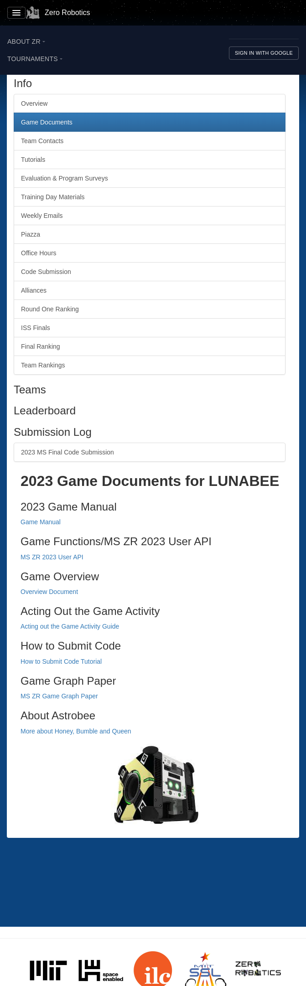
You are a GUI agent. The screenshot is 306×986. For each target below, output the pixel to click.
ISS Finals (35, 327)
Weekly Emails (42, 215)
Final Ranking (40, 346)
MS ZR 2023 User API (52, 557)
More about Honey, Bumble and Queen (76, 731)
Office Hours (39, 253)
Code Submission (46, 271)
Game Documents (47, 122)
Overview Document (49, 591)
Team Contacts (42, 141)
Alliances (34, 290)
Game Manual (41, 522)
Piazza (30, 234)
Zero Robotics (58, 12)
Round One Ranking (50, 309)
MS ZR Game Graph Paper (59, 696)
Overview (34, 103)
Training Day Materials (53, 197)
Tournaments (34, 58)
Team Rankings (43, 365)
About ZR (26, 41)
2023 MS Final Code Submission (67, 452)
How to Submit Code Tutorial (61, 661)
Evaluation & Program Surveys (64, 178)
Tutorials (33, 159)
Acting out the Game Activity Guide (70, 626)
